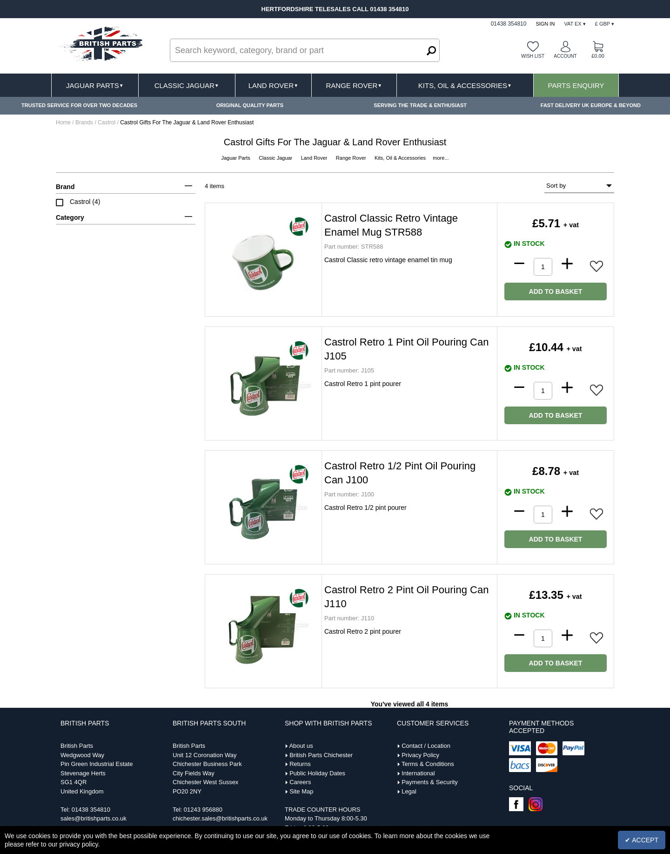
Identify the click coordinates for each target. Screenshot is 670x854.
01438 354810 (91, 809)
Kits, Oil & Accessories (465, 85)
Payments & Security (430, 782)
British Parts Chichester (321, 755)
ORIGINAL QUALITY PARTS (249, 105)
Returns (300, 763)
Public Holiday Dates (317, 773)
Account (565, 56)
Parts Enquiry (576, 85)
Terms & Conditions (428, 763)
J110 (349, 618)
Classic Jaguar (186, 85)
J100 (349, 494)
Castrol (107, 122)
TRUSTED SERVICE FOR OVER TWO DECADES (79, 105)
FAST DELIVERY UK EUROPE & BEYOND (591, 105)
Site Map (301, 791)
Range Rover (354, 85)
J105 (349, 370)
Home (63, 122)
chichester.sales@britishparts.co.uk (220, 818)
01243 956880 (203, 809)
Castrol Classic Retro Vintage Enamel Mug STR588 (391, 225)
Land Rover (273, 85)
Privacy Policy (420, 755)
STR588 (353, 246)
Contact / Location (426, 745)
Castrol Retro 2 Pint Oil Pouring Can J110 (406, 597)
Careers (300, 782)
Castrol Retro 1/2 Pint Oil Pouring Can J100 (400, 473)
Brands (84, 122)
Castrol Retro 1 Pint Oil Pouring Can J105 (406, 349)
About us (301, 745)
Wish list (532, 56)
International (418, 773)
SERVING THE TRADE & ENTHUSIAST (420, 105)
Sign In (545, 24)
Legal (409, 791)
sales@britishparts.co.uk (93, 818)
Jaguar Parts (95, 85)
